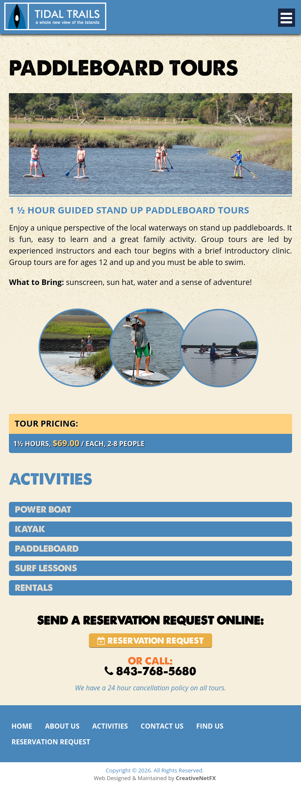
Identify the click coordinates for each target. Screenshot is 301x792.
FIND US (210, 726)
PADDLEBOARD (47, 548)
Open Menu (286, 18)
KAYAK (30, 529)
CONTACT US (162, 726)
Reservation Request (150, 641)
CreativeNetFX (196, 778)
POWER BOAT (43, 509)
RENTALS (34, 587)
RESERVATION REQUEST (50, 741)
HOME (21, 726)
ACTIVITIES (110, 726)
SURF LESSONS (46, 568)
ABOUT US (62, 726)
